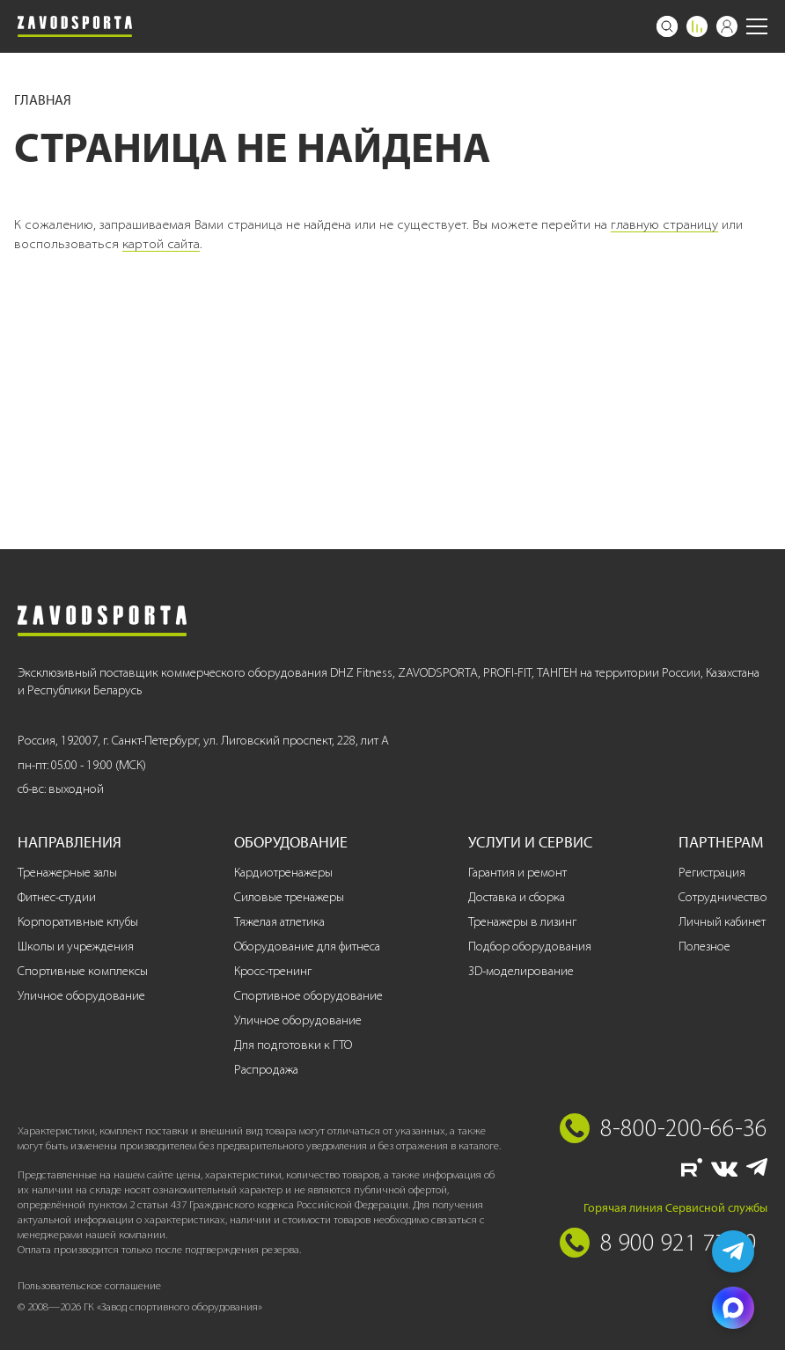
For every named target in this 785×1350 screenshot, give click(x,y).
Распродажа (266, 1069)
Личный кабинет (722, 921)
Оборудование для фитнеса (307, 946)
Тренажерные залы (67, 872)
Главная (42, 100)
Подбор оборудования (529, 946)
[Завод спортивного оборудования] (75, 26)
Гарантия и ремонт (517, 872)
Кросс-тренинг (273, 971)
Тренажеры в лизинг (522, 921)
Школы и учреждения (76, 946)
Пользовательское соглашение (89, 1285)
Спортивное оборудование (308, 995)
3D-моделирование (521, 971)
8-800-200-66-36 (683, 1127)
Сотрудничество (723, 897)
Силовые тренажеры (289, 897)
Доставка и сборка (516, 897)
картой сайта (161, 244)
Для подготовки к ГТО (293, 1045)
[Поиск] (667, 26)
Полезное (704, 946)
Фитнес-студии (57, 897)
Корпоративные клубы (78, 921)
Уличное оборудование (81, 995)
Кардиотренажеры (283, 872)
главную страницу (664, 224)
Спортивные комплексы (83, 971)
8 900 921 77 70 (678, 1241)
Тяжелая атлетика (279, 921)
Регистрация (712, 872)
